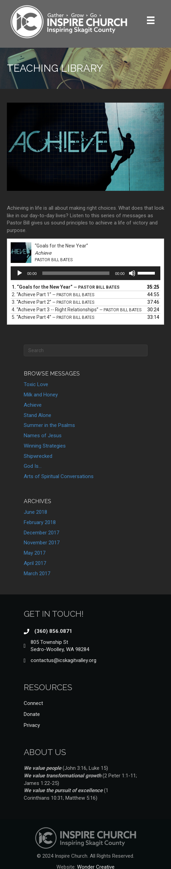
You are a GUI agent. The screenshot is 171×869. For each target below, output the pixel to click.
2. (53, 294)
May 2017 (34, 553)
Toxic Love (36, 384)
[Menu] (151, 20)
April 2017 (35, 563)
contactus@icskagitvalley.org (63, 660)
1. (65, 287)
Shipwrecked (38, 456)
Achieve (33, 405)
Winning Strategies (45, 446)
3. (53, 302)
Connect (33, 703)
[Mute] (132, 273)
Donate (32, 714)
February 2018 (40, 522)
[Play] (19, 273)
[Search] (86, 350)
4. (76, 309)
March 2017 (37, 573)
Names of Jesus (43, 435)
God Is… (33, 466)
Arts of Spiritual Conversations (59, 476)
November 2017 (42, 543)
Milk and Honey (41, 395)
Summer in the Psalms (49, 425)
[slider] (76, 273)
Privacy (32, 725)
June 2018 (35, 512)
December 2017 (41, 533)
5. (53, 317)
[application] (85, 273)
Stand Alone (37, 415)
